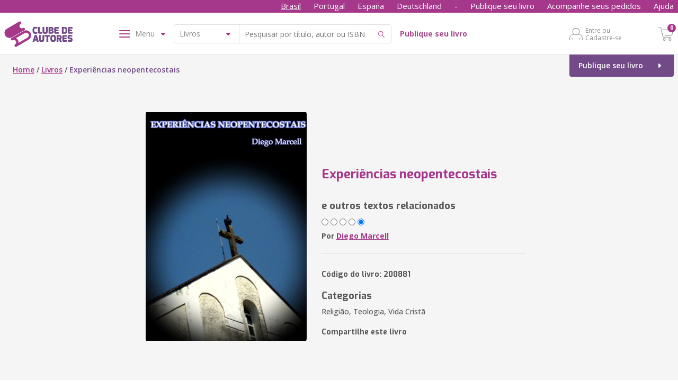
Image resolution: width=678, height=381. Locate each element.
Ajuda (664, 6)
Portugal (329, 6)
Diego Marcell (362, 236)
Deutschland (419, 6)
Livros (52, 70)
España (371, 6)
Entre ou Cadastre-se (603, 34)
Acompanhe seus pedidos (594, 6)
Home (23, 70)
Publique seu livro (502, 6)
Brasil (291, 6)
